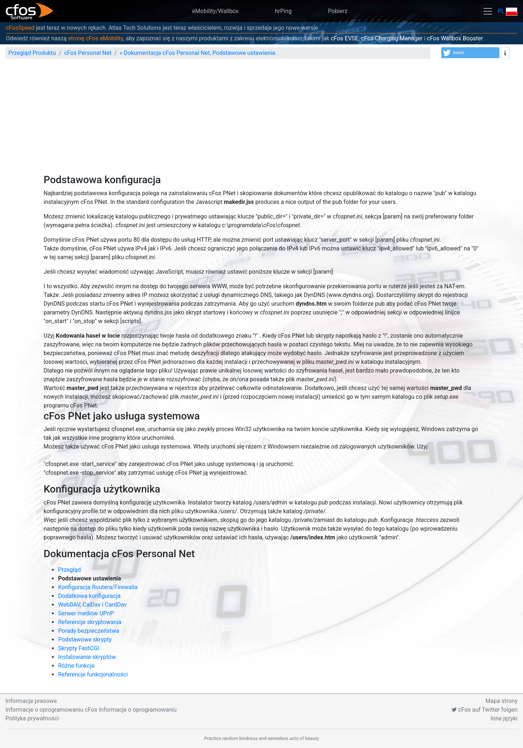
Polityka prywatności (32, 718)
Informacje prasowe (31, 700)
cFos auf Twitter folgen (484, 709)
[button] (470, 52)
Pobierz (338, 11)
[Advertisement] (261, 119)
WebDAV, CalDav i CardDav (92, 604)
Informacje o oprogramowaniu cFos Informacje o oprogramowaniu (91, 709)
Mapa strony (501, 700)
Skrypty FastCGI (78, 648)
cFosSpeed (20, 27)
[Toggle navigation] (488, 11)
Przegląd (69, 569)
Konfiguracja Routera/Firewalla (98, 587)
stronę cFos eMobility (95, 38)
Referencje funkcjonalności (93, 674)
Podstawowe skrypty (85, 639)
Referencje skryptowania (89, 622)
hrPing (283, 11)
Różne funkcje (76, 665)
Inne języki (504, 718)
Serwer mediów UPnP (86, 613)
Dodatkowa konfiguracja (89, 595)
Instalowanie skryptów (87, 657)
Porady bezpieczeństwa (88, 630)
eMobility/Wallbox (215, 11)
